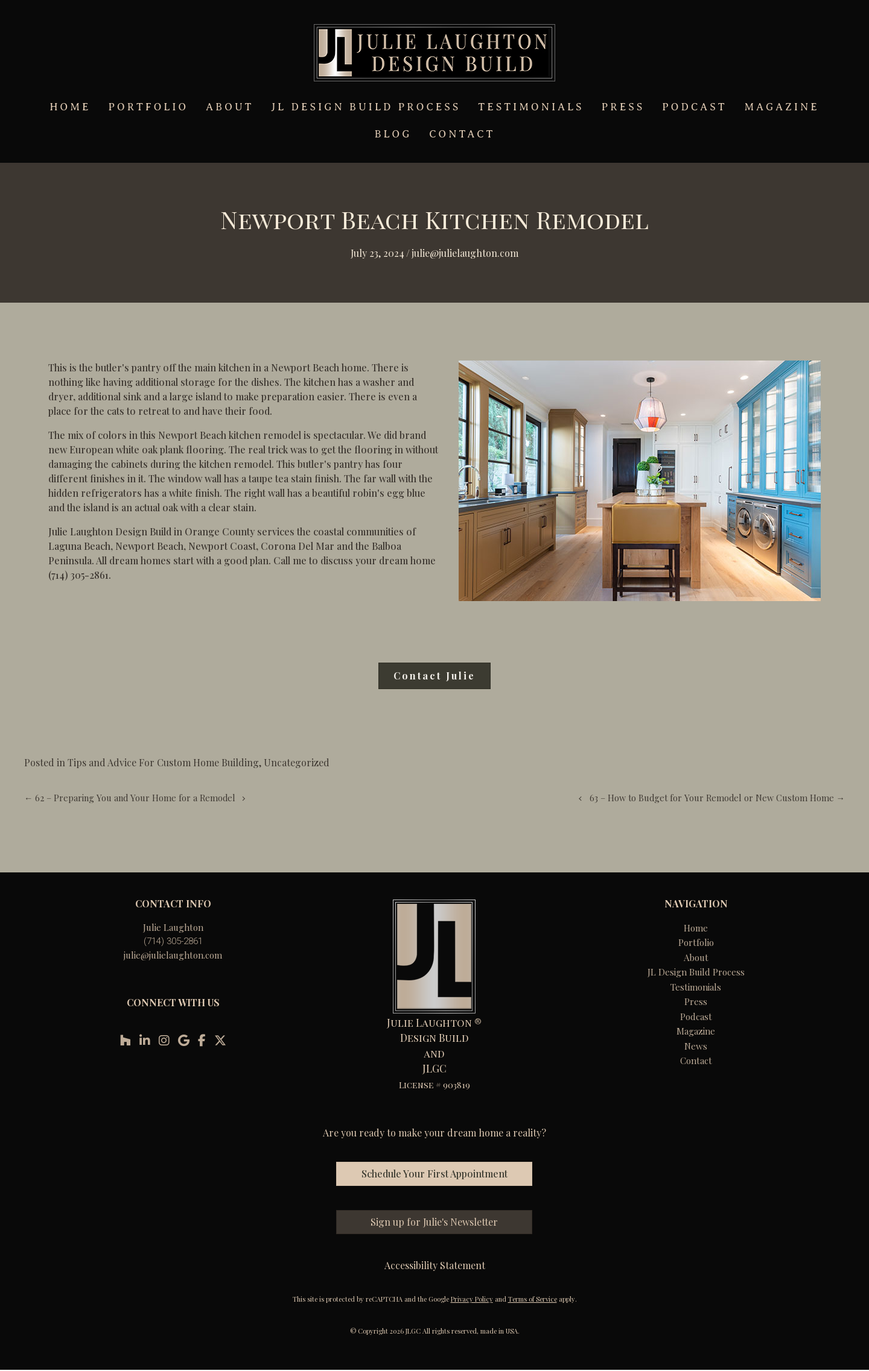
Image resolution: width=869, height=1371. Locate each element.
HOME (70, 107)
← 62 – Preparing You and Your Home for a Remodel (129, 798)
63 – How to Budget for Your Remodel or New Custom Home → (717, 798)
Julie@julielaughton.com (465, 253)
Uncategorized (296, 762)
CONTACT (462, 134)
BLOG (393, 134)
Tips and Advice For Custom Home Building (163, 762)
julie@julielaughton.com (173, 955)
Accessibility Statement (434, 1265)
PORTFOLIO (148, 107)
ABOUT (229, 107)
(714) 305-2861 (173, 941)
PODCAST (694, 107)
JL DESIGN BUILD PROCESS (365, 107)
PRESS (623, 107)
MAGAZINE (782, 107)
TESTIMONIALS (531, 107)
